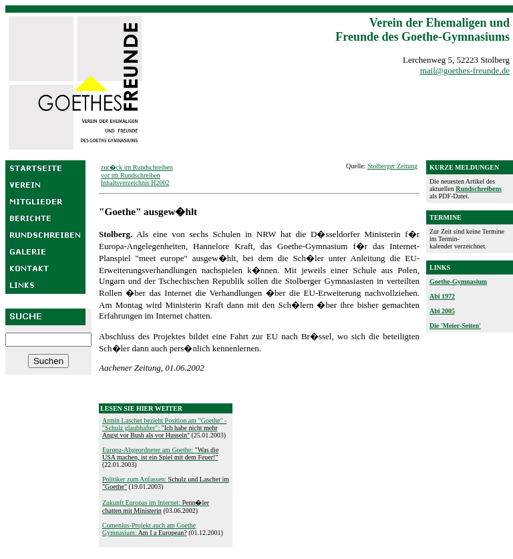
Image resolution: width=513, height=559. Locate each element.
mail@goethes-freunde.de (465, 70)
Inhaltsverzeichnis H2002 (135, 182)
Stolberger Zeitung (392, 166)
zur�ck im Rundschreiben (137, 167)
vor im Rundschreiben (130, 175)
